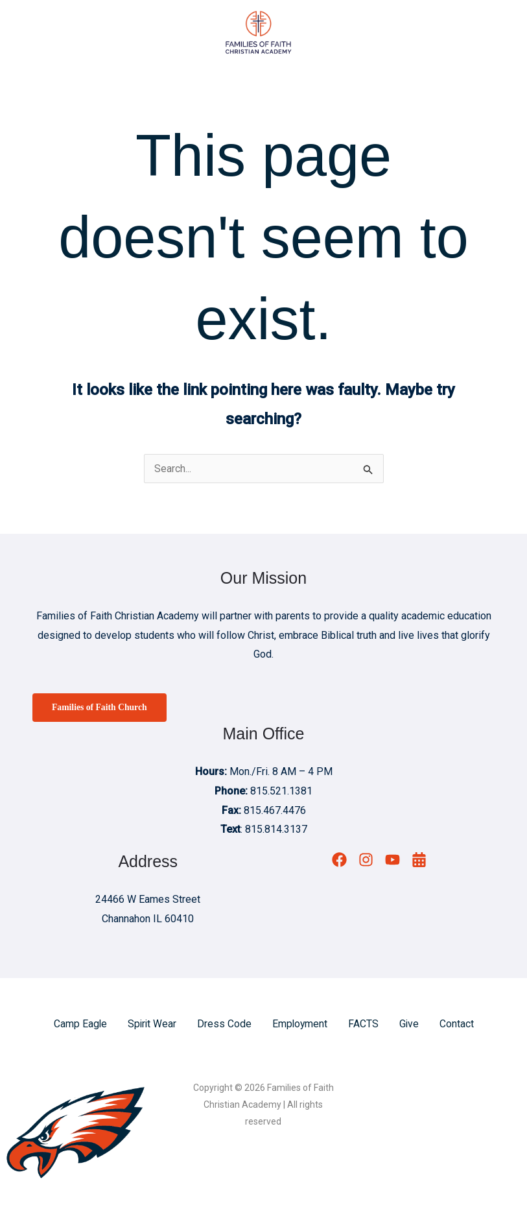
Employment (300, 1025)
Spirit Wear (151, 1025)
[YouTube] (392, 862)
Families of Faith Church (100, 708)
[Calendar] (419, 862)
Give (411, 1025)
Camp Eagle (79, 1025)
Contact (458, 1025)
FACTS (364, 1025)
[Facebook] (339, 862)
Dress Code (224, 1025)
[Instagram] (366, 862)
